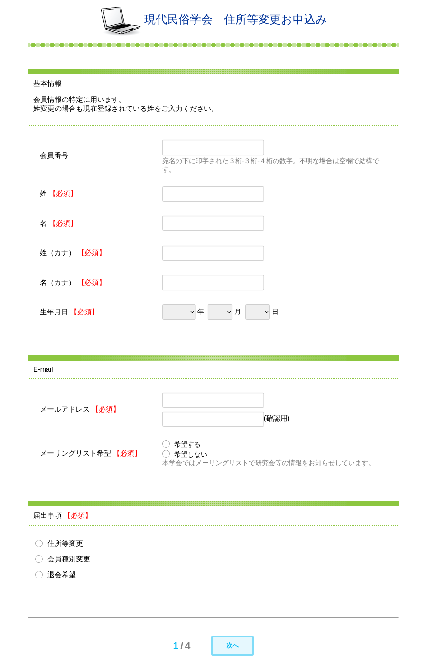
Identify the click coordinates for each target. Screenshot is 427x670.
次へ (232, 645)
